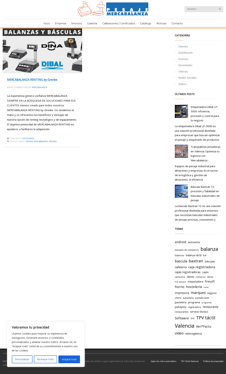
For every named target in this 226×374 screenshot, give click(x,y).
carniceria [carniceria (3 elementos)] (180, 276)
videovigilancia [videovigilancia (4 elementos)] (193, 333)
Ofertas (183, 71)
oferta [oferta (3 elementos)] (178, 297)
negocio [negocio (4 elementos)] (212, 293)
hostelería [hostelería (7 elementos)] (194, 286)
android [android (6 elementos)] (180, 242)
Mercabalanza (39, 87)
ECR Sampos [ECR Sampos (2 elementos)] (180, 282)
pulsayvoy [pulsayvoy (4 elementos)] (180, 307)
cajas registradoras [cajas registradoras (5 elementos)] (188, 272)
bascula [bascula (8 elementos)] (181, 261)
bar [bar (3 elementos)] (205, 255)
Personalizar (22, 359)
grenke (29, 141)
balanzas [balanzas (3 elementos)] (179, 255)
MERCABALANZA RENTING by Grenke (32, 80)
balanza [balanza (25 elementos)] (209, 248)
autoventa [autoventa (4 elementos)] (194, 242)
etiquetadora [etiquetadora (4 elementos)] (195, 281)
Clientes (183, 46)
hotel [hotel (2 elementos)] (206, 287)
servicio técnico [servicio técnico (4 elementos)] (199, 311)
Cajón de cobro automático (163, 361)
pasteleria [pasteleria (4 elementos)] (180, 302)
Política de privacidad (213, 361)
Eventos (183, 59)
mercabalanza (41, 141)
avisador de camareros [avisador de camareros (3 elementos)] (187, 249)
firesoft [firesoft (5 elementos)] (210, 281)
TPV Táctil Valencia (190, 361)
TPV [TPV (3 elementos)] (193, 318)
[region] (46, 344)
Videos (182, 84)
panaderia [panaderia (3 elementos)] (188, 297)
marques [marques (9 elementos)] (198, 292)
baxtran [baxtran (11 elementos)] (196, 260)
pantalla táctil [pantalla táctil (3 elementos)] (202, 297)
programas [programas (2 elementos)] (207, 302)
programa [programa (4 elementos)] (194, 302)
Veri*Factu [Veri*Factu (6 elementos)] (203, 326)
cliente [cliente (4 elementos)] (190, 276)
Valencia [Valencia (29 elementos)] (184, 325)
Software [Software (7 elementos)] (182, 318)
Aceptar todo (69, 359)
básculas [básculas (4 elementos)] (210, 261)
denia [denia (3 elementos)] (210, 276)
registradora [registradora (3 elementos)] (194, 307)
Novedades (28, 138)
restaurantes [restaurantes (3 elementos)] (182, 311)
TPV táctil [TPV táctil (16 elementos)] (205, 318)
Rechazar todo (45, 359)
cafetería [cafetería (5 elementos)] (181, 267)
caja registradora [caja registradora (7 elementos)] (201, 267)
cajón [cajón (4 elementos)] (205, 272)
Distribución (185, 52)
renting (53, 141)
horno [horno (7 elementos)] (179, 286)
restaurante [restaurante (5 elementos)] (210, 307)
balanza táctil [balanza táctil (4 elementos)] (193, 255)
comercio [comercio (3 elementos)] (201, 276)
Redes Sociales (187, 77)
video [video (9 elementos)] (179, 333)
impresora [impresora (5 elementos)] (182, 293)
